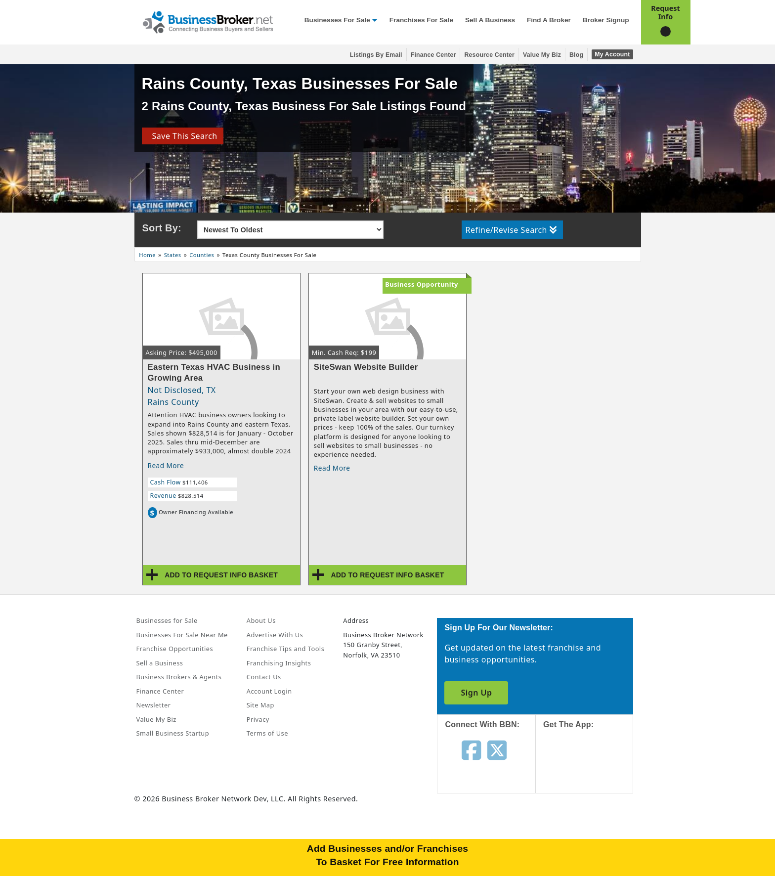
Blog (576, 54)
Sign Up (476, 692)
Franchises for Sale (421, 20)
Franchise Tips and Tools (285, 648)
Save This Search (182, 136)
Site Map (260, 705)
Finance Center (433, 54)
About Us (261, 620)
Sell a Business (490, 20)
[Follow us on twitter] (497, 749)
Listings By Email (376, 54)
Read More (166, 465)
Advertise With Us (275, 634)
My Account (612, 54)
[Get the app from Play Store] (592, 837)
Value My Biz (542, 54)
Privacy (258, 719)
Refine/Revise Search (511, 230)
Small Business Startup (173, 733)
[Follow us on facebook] (471, 749)
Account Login (269, 691)
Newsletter (153, 705)
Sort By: (161, 227)
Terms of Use (267, 733)
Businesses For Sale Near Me (182, 634)
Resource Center (489, 54)
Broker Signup (606, 20)
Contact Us (264, 676)
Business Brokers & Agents (179, 676)
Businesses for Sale (337, 20)
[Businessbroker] (207, 21)
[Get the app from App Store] (592, 769)
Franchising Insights (279, 662)
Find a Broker (549, 20)
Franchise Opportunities (175, 648)
